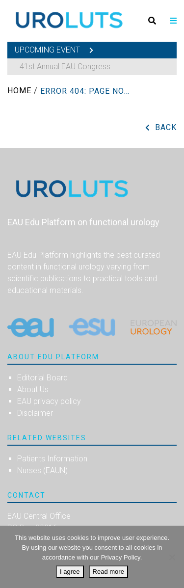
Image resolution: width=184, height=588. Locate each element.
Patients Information (52, 458)
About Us (33, 389)
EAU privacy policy (49, 401)
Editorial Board (42, 377)
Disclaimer (35, 413)
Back (166, 127)
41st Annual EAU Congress (65, 66)
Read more (108, 571)
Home (19, 90)
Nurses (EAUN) (42, 470)
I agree (69, 571)
